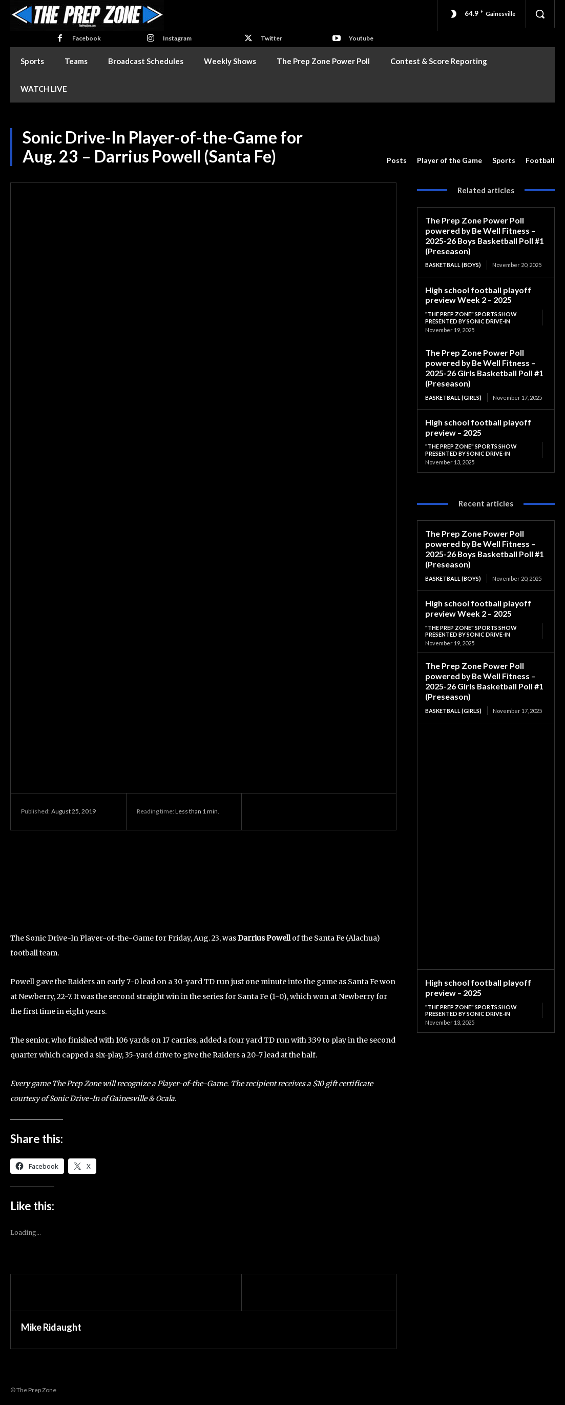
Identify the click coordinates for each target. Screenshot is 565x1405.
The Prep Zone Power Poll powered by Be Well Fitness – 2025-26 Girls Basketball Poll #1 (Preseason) (482, 363)
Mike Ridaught (51, 1327)
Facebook (86, 38)
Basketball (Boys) (453, 262)
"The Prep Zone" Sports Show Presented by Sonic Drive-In (471, 314)
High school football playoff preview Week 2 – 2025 (475, 291)
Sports (503, 160)
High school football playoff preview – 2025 (475, 420)
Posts (397, 160)
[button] (540, 14)
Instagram (177, 38)
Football (540, 160)
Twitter (271, 38)
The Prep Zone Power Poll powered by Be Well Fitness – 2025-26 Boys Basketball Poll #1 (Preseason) (482, 234)
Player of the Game (449, 160)
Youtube (361, 38)
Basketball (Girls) (453, 391)
